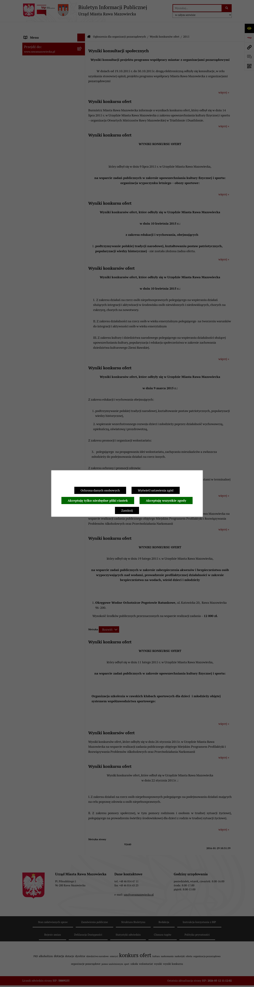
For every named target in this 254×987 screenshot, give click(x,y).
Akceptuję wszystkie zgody (166, 500)
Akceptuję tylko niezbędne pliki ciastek (98, 500)
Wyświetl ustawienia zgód (155, 490)
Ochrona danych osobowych (100, 490)
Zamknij (127, 510)
